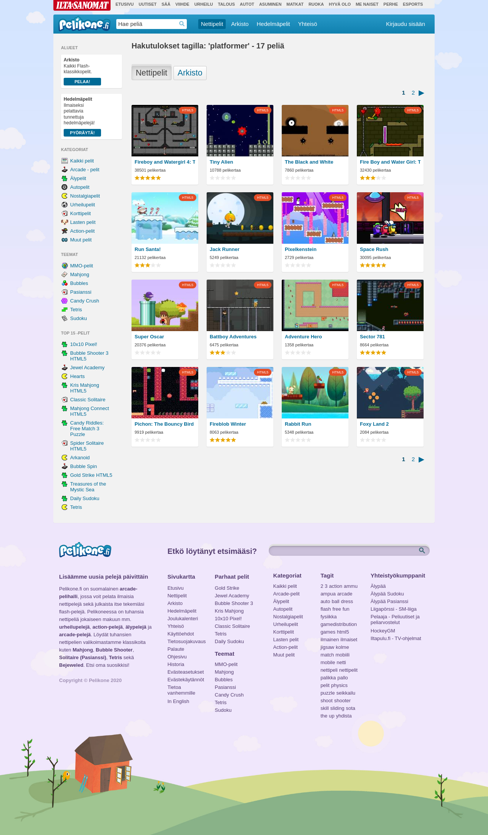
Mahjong (79, 274)
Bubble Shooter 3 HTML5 (89, 356)
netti (341, 662)
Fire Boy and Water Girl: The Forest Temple (390, 162)
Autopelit (80, 187)
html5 (343, 632)
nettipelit (348, 670)
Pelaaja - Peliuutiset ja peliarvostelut (395, 617)
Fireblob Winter (228, 424)
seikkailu (345, 693)
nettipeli (329, 670)
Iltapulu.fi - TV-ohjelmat (396, 638)
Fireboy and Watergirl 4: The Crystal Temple (165, 162)
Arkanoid (80, 457)
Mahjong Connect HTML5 (89, 411)
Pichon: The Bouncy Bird (164, 424)
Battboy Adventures (233, 336)
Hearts (77, 376)
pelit (325, 685)
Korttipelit (80, 213)
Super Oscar (149, 336)
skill (325, 708)
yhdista (344, 716)
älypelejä (135, 627)
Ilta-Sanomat (82, 5)
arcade (344, 594)
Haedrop (182, 24)
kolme (342, 647)
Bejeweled (71, 665)
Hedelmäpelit (273, 24)
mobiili (343, 655)
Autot (247, 4)
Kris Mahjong (229, 611)
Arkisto (240, 24)
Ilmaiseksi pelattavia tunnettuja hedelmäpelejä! (82, 117)
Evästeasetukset (185, 672)
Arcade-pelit (286, 594)
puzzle (328, 693)
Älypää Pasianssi (389, 601)
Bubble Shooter (114, 650)
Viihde (182, 4)
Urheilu (203, 4)
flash (326, 609)
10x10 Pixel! (83, 344)
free (336, 609)
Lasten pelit (83, 222)
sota (350, 708)
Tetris (76, 309)
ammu (351, 586)
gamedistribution (339, 624)
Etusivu (125, 4)
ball (335, 601)
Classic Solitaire (87, 399)
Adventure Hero (303, 336)
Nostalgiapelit (85, 196)
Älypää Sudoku (387, 594)
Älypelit (78, 178)
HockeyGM (383, 631)
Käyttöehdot (180, 634)
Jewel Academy (87, 367)
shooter (342, 700)
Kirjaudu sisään (405, 24)
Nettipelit (212, 24)
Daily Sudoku (85, 498)
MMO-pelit (81, 266)
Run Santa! (148, 249)
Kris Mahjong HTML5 (84, 388)
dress (347, 601)
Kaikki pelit (82, 161)
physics (339, 685)
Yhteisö (307, 24)
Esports (413, 4)
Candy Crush (84, 301)
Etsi (423, 551)
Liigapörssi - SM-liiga (394, 609)
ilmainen (330, 639)
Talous (226, 4)
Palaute (175, 649)
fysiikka (329, 616)
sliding (337, 708)
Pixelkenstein (300, 249)
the (324, 716)
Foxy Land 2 (374, 424)
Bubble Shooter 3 (234, 603)
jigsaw (327, 647)
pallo (342, 678)
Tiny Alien (221, 162)
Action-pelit (82, 231)
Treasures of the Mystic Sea (88, 486)
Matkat (294, 4)
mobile (328, 662)
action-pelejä (107, 627)
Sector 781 (372, 336)
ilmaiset (348, 639)
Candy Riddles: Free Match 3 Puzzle (87, 428)
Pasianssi (81, 292)
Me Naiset (367, 4)
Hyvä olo (339, 4)
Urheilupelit (82, 205)
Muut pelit (81, 240)
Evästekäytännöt (185, 679)
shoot (327, 700)
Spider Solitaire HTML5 (87, 446)
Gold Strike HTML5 (91, 475)
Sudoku (78, 318)
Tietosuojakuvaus (185, 641)
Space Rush (374, 249)
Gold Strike (227, 588)
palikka (328, 678)
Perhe (391, 4)
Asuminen (270, 4)
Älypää (378, 586)
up (331, 716)
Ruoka (316, 4)
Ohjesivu (177, 657)
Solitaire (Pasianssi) (82, 657)
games (328, 632)
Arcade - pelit (85, 169)
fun (346, 609)
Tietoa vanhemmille (181, 688)
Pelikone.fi (84, 23)
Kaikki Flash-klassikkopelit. (82, 71)
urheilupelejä (74, 627)
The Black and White (309, 162)
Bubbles (79, 283)
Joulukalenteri (182, 618)
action (335, 586)
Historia (175, 664)
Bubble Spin (83, 466)
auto (325, 601)
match (327, 655)
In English (178, 701)
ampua (328, 594)
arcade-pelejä (75, 634)
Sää (166, 4)
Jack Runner (224, 249)
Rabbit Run (298, 424)
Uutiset (148, 4)
